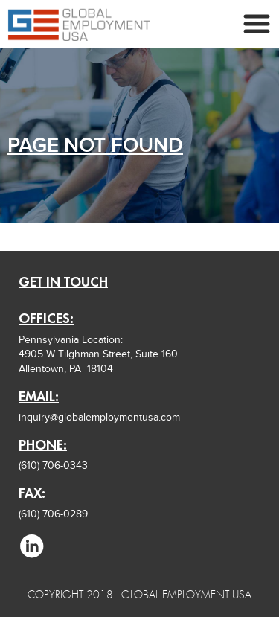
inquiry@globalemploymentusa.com (99, 417)
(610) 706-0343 (53, 465)
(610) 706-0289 (53, 514)
